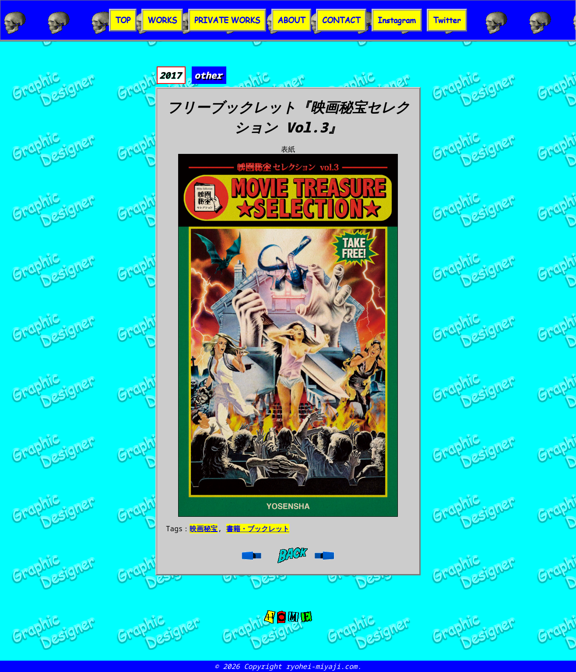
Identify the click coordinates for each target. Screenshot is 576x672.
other (208, 75)
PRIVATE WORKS (227, 20)
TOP (122, 20)
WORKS (162, 20)
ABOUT (291, 20)
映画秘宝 (204, 528)
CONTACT (341, 20)
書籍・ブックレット (257, 528)
